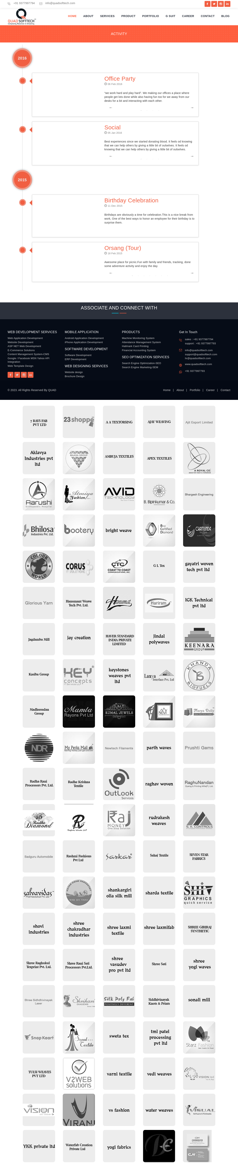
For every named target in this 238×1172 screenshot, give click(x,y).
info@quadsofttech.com (60, 3)
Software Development (78, 355)
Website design (74, 372)
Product (128, 16)
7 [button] (167, 276)
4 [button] (159, 111)
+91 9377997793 (195, 371)
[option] (119, 107)
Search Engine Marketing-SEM (140, 367)
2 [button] (147, 111)
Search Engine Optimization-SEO (141, 363)
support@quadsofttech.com (201, 354)
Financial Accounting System (139, 350)
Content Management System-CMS (28, 354)
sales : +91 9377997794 (199, 339)
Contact (208, 16)
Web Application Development (25, 338)
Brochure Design (75, 376)
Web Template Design (20, 365)
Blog (225, 16)
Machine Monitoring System (138, 338)
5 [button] (156, 276)
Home (72, 16)
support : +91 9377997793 (200, 343)
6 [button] (162, 276)
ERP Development (75, 359)
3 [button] (153, 111)
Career (188, 16)
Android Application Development (84, 338)
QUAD (52, 390)
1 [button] (141, 111)
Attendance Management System (141, 342)
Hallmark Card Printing (135, 346)
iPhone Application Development (84, 342)
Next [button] (190, 107)
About (88, 16)
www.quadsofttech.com (198, 364)
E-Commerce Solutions (21, 350)
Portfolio (150, 16)
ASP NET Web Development (24, 346)
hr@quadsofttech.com (198, 358)
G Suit (170, 16)
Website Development (20, 342)
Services (107, 16)
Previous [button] (109, 107)
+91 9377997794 (24, 3)
